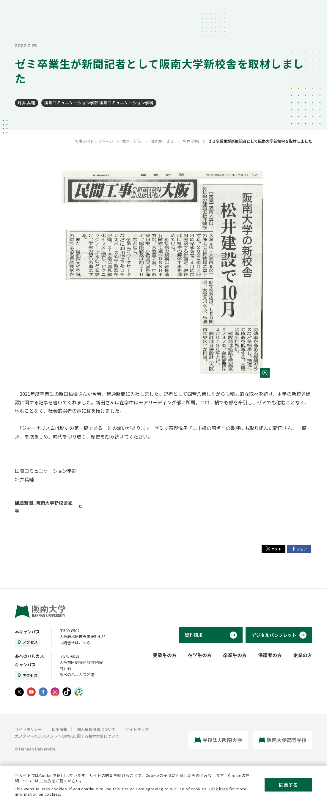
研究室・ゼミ (162, 141)
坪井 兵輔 (26, 103)
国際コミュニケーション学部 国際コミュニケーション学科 (98, 103)
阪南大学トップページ (94, 141)
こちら (45, 780)
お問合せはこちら (74, 643)
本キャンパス (27, 632)
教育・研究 (132, 141)
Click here (218, 789)
